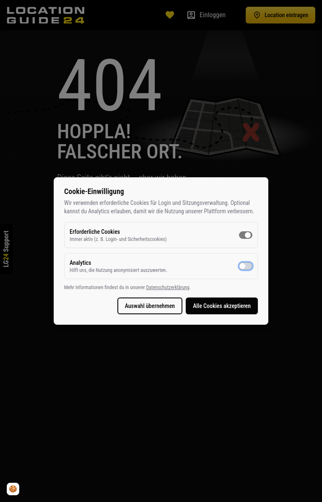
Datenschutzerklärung (167, 287)
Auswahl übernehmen (150, 306)
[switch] (245, 235)
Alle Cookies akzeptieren (222, 306)
